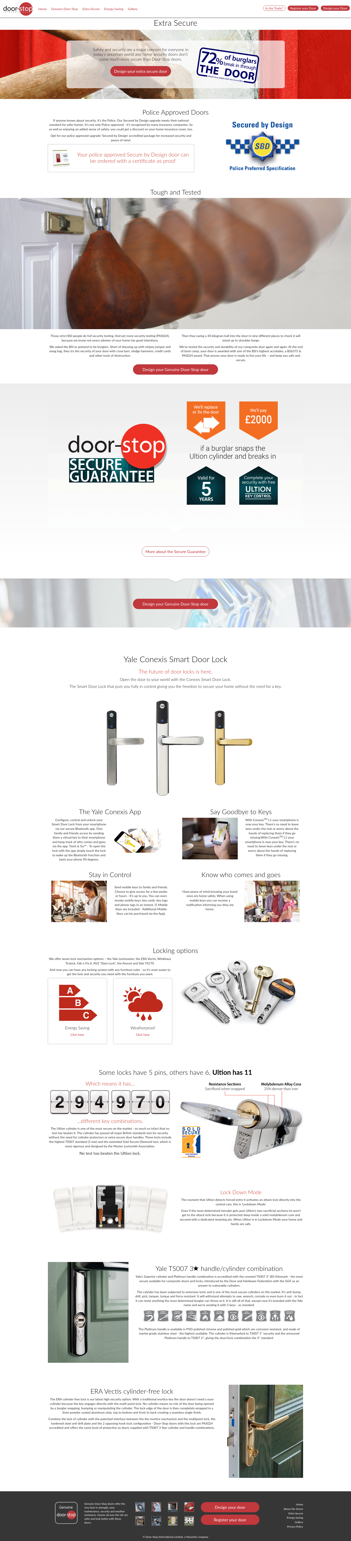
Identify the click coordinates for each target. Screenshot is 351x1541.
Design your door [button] (230, 1507)
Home (42, 9)
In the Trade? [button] (274, 8)
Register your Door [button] (303, 8)
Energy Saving (113, 9)
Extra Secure (91, 9)
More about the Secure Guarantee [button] (176, 551)
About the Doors (293, 1509)
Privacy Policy (295, 1526)
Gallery (132, 9)
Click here (77, 1035)
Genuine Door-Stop (64, 9)
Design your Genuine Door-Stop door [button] (175, 369)
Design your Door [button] (335, 8)
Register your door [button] (230, 1519)
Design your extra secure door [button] (140, 71)
